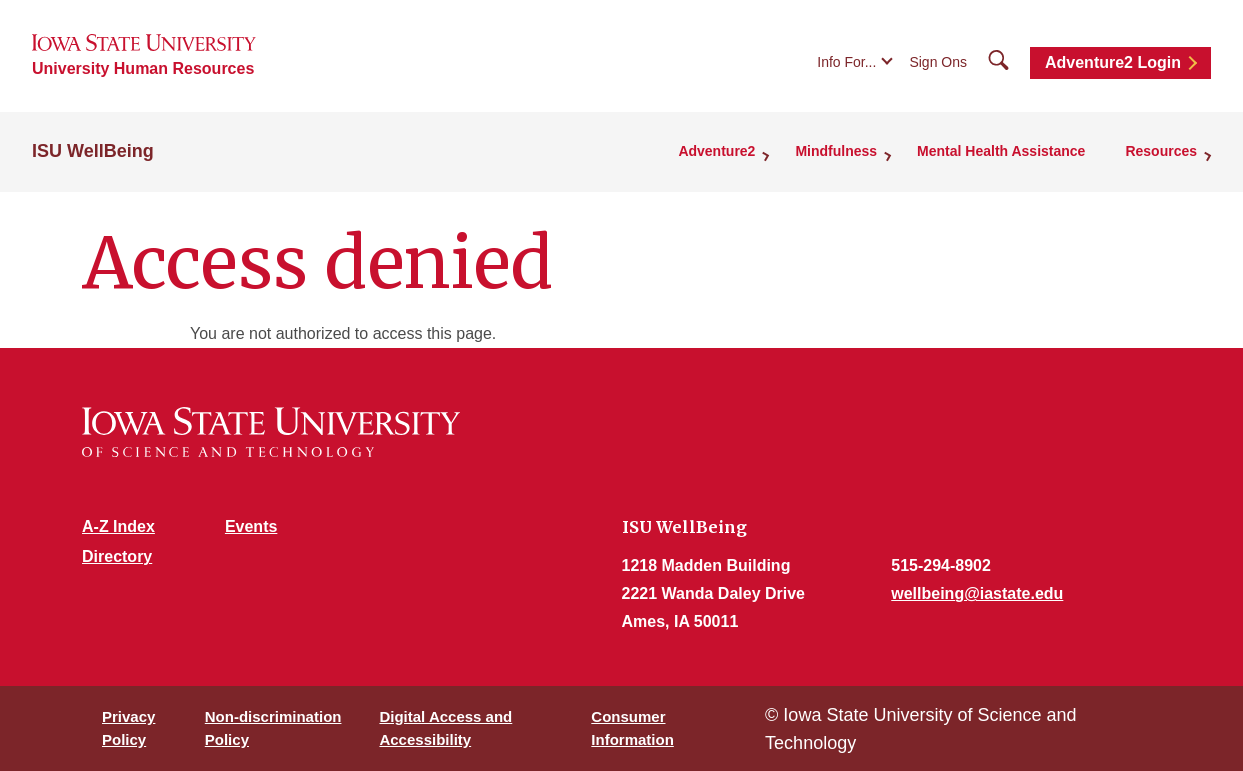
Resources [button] (1161, 151)
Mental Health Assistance (1001, 151)
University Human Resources (143, 68)
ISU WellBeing (93, 151)
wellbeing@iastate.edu (977, 593)
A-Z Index (118, 526)
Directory (117, 556)
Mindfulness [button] (836, 151)
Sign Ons (938, 62)
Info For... (846, 62)
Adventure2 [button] (716, 151)
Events (251, 526)
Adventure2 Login (1113, 62)
